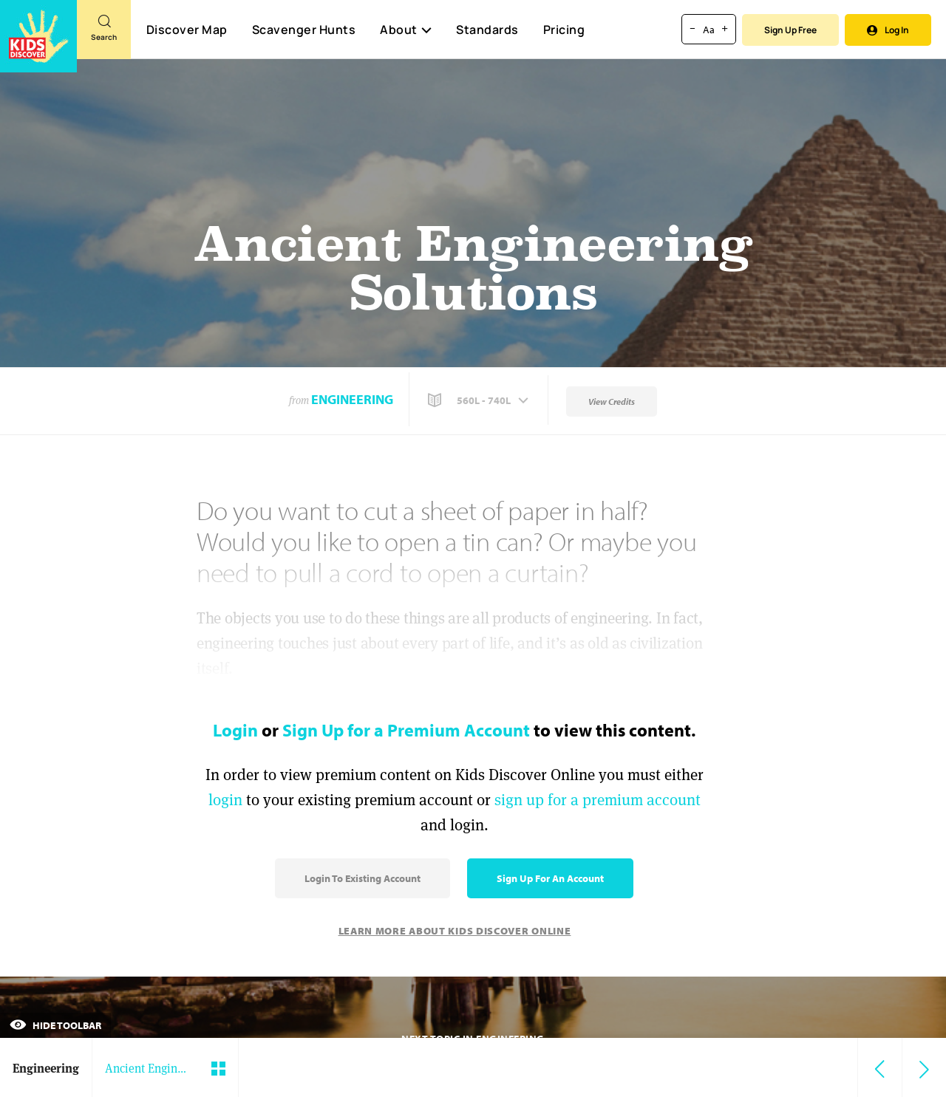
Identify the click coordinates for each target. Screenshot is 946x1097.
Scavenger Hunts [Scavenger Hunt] (303, 30)
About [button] (406, 29)
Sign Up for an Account (550, 878)
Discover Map (186, 29)
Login (235, 730)
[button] (479, 400)
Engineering (352, 399)
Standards (487, 29)
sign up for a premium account (597, 800)
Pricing (564, 29)
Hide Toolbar (55, 1025)
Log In (888, 30)
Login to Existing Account (362, 878)
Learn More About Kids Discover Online (454, 930)
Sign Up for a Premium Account (406, 730)
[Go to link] (38, 36)
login (225, 800)
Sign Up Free (790, 30)
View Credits (611, 401)
